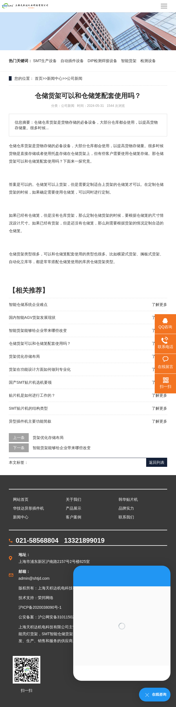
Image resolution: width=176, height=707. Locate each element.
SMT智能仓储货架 (57, 634)
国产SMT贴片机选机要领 (30, 382)
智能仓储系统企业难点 (28, 304)
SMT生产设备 (45, 61)
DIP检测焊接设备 (103, 61)
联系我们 (126, 517)
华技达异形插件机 (28, 508)
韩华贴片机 (128, 499)
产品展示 (73, 508)
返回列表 (156, 462)
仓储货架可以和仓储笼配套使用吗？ (40, 343)
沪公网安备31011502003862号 (64, 617)
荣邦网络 (45, 597)
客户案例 (73, 517)
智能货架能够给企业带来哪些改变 (38, 330)
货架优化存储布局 (24, 356)
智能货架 (129, 61)
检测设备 (148, 61)
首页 (39, 78)
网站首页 (20, 499)
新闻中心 (54, 78)
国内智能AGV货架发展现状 (32, 317)
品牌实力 (126, 508)
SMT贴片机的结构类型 (28, 408)
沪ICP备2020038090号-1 (40, 607)
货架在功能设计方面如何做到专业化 (40, 369)
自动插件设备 (73, 61)
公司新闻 (74, 78)
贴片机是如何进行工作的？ (32, 395)
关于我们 (73, 499)
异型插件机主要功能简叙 (30, 421)
